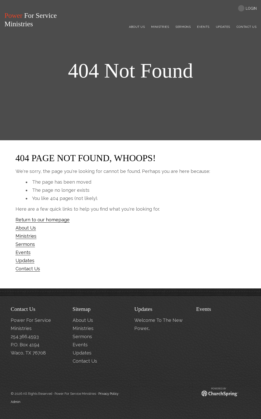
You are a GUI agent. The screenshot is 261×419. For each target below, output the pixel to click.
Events (23, 252)
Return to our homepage (43, 219)
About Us (26, 228)
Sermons (25, 244)
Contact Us (28, 268)
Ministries (26, 236)
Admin (15, 402)
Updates (25, 260)
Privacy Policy (108, 394)
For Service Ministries (32, 19)
